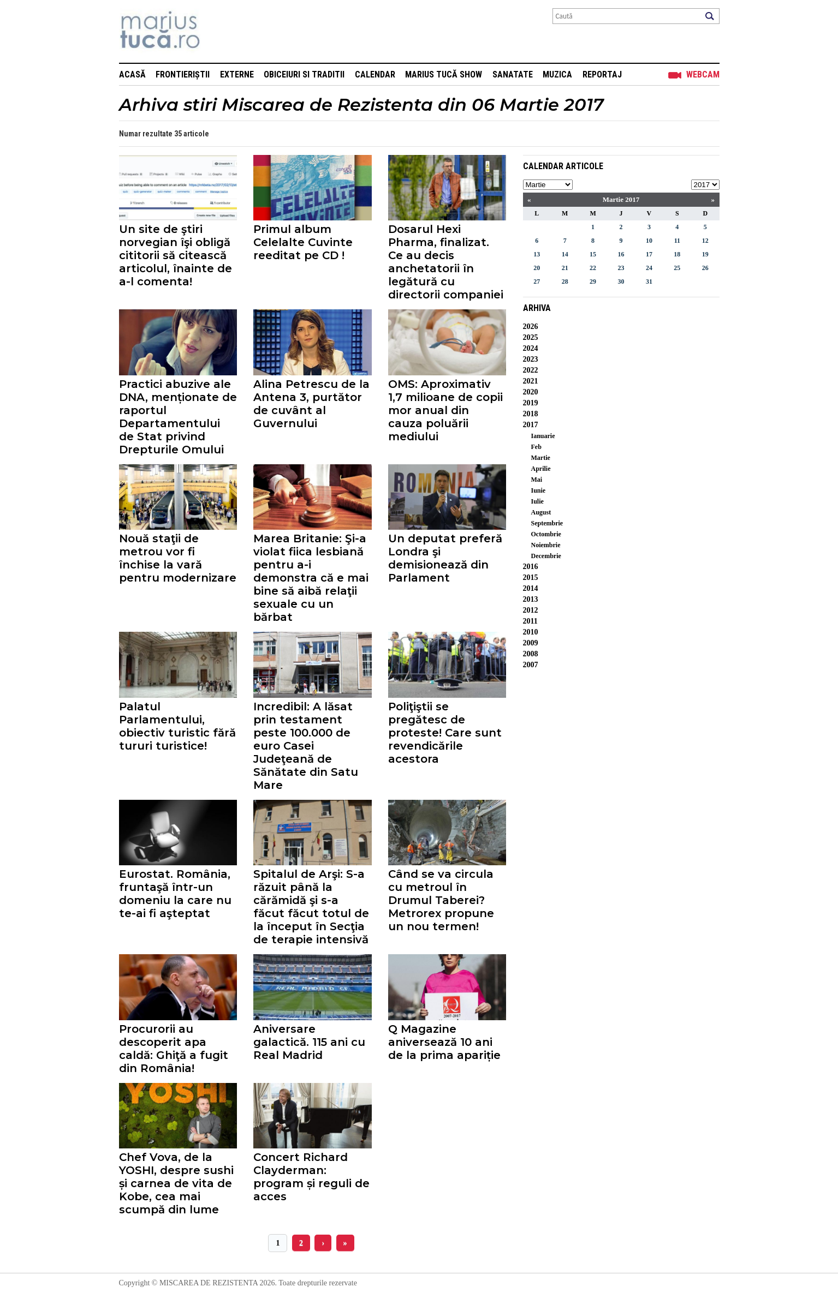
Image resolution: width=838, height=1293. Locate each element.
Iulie (537, 501)
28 (565, 281)
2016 (530, 566)
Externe (237, 74)
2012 (530, 610)
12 (705, 240)
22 (593, 268)
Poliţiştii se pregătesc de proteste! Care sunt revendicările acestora (445, 732)
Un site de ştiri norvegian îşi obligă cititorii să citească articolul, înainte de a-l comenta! (175, 255)
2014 (530, 588)
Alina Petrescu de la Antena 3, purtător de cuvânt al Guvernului (311, 404)
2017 (530, 425)
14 (565, 254)
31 (649, 281)
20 (536, 268)
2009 (530, 643)
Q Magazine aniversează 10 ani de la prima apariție (444, 1042)
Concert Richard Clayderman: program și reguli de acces (311, 1177)
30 (620, 281)
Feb (536, 447)
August (541, 512)
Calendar (375, 74)
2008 (530, 654)
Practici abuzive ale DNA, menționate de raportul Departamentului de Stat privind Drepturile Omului (178, 417)
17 (649, 254)
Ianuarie (543, 436)
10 (649, 240)
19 (705, 254)
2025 (530, 337)
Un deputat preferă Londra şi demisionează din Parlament (445, 558)
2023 (530, 359)
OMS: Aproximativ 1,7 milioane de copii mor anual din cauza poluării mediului (445, 410)
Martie (540, 458)
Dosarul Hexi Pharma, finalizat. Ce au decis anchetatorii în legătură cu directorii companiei (445, 262)
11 (677, 240)
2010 (530, 632)
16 (620, 254)
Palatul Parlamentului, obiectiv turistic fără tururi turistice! (177, 726)
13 (536, 254)
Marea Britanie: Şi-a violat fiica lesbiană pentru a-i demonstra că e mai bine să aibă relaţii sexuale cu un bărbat (311, 578)
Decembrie (546, 556)
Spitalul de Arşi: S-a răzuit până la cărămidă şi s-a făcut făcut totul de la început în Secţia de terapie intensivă (311, 906)
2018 (530, 414)
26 (705, 268)
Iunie (538, 490)
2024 (530, 348)
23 (620, 268)
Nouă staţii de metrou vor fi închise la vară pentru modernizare (177, 558)
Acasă (132, 74)
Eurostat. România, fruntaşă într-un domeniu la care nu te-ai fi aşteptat (175, 893)
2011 (530, 621)
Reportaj (602, 74)
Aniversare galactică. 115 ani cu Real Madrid (309, 1042)
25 (677, 268)
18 (677, 254)
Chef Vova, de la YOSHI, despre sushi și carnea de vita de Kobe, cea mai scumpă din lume (176, 1183)
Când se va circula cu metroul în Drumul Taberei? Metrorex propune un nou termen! (441, 900)
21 (565, 268)
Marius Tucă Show (443, 74)
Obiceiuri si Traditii (304, 74)
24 (649, 268)
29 (593, 281)
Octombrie (546, 534)
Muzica (557, 74)
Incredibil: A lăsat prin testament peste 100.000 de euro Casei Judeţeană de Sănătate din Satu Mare (305, 746)
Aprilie (541, 468)
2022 (530, 370)
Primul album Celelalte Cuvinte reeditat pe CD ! (303, 242)
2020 (530, 392)
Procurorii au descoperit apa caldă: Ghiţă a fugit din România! (173, 1048)
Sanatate (512, 74)
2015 (530, 577)
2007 (530, 665)
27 (536, 281)
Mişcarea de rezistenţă (218, 31)
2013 (530, 599)
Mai (537, 479)
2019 (530, 403)
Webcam (703, 74)
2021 (530, 381)
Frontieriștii (183, 74)
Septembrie (547, 523)
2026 (530, 326)
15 (593, 254)
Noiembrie (546, 545)
